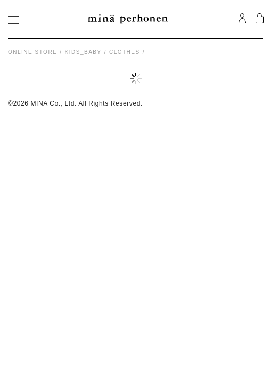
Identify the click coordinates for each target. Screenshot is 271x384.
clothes (124, 52)
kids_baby (83, 52)
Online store (32, 52)
